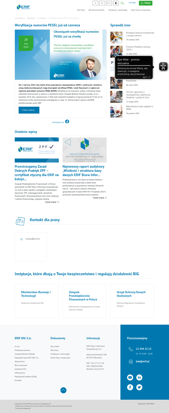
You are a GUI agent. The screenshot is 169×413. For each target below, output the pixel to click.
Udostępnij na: (60, 122)
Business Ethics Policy (64, 406)
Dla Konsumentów (96, 10)
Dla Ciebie (55, 346)
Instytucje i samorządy (117, 10)
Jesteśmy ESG (20, 369)
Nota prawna (29, 406)
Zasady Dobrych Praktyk (25, 354)
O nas (17, 346)
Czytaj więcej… (29, 110)
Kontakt (132, 3)
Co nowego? (42, 18)
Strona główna (20, 18)
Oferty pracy (20, 373)
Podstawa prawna (22, 350)
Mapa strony (20, 406)
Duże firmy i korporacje (141, 10)
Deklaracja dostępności (23, 408)
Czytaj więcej (52, 202)
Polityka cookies (51, 406)
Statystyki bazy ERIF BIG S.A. (27, 358)
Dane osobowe (39, 406)
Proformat (150, 404)
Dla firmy (81, 10)
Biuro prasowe (21, 365)
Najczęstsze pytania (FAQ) (25, 376)
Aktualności (31, 18)
